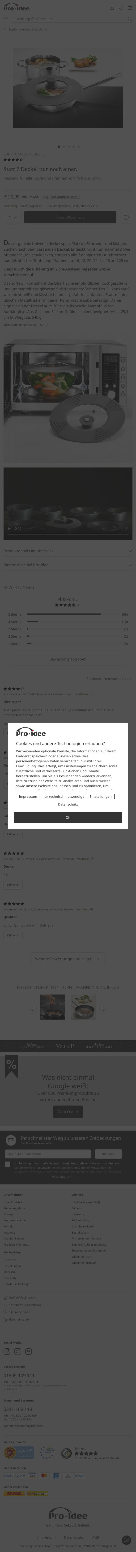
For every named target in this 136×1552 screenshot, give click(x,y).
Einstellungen (101, 796)
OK (68, 817)
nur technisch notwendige (63, 796)
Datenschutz (68, 804)
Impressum (28, 796)
